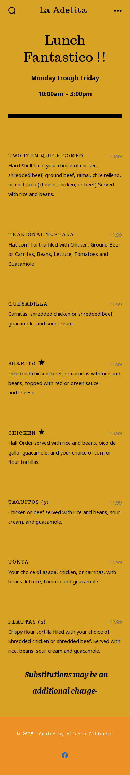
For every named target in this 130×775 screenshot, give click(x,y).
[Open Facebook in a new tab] (65, 755)
